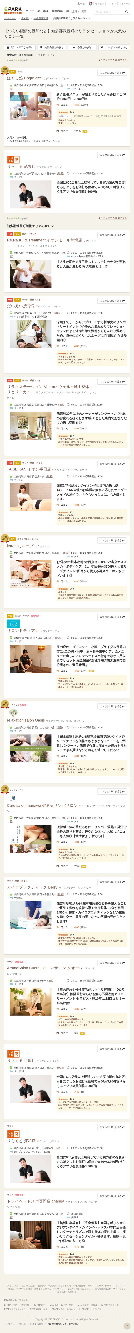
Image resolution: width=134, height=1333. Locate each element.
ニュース (99, 1285)
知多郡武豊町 (41, 18)
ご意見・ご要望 (76, 11)
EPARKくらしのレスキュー (64, 1309)
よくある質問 (64, 1285)
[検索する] (126, 12)
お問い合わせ (79, 1285)
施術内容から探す (52, 47)
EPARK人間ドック (110, 1305)
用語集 (11, 1289)
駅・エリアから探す (19, 47)
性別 (83, 4)
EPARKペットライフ (91, 1309)
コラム (90, 1285)
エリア (30, 11)
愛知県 (25, 18)
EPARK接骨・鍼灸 (38, 1309)
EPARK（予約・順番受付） (17, 1305)
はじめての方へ (29, 1285)
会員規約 (42, 1285)
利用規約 (52, 1285)
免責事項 (72, 1292)
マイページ (124, 3)
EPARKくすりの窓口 (87, 1305)
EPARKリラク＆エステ (13, 10)
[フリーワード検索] (108, 12)
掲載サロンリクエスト (115, 1285)
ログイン (111, 3)
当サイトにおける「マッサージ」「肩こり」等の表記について (63, 1289)
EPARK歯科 (39, 1305)
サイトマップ (119, 1289)
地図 (60, 173)
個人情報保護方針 (103, 1289)
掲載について (13, 1285)
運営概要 (61, 1292)
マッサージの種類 (24, 1289)
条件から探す (82, 47)
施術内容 (57, 11)
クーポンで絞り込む (114, 47)
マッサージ (10, 18)
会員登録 (99, 3)
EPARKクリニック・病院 (61, 1305)
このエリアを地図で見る (113, 60)
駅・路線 (43, 11)
